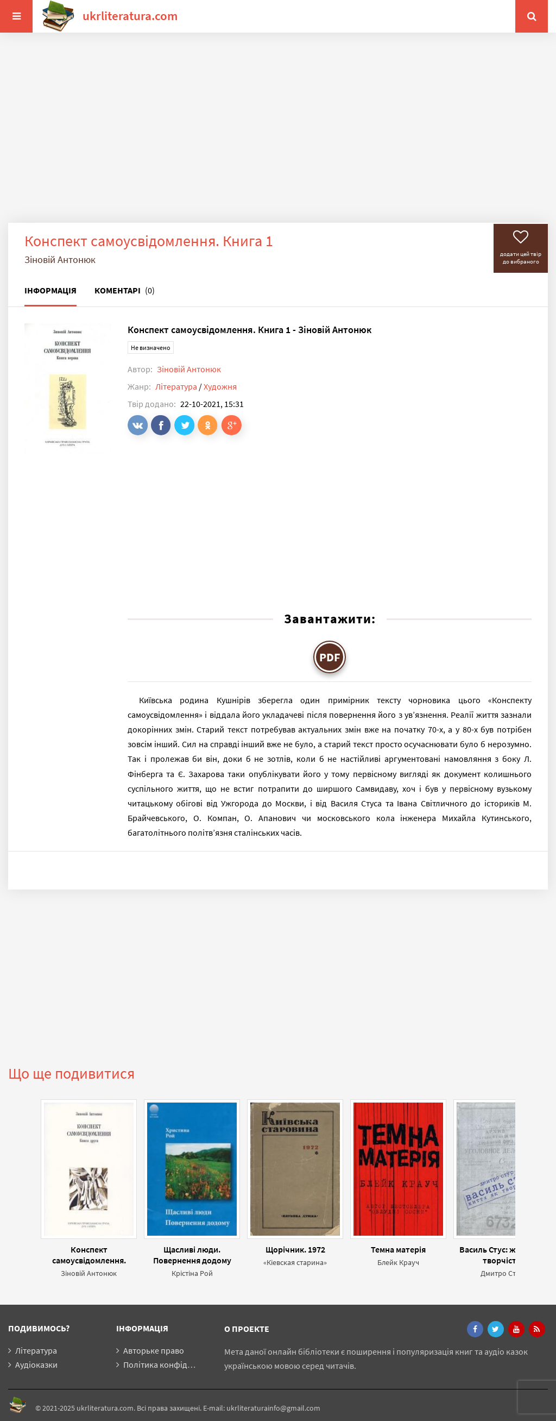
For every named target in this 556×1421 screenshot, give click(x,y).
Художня (220, 386)
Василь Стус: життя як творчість (501, 1255)
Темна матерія (398, 1249)
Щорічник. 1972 (295, 1249)
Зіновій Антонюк (189, 369)
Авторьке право (153, 1350)
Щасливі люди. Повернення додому (192, 1255)
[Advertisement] (278, 136)
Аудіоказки (36, 1364)
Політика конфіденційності (175, 1364)
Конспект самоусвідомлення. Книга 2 (89, 1255)
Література (176, 386)
